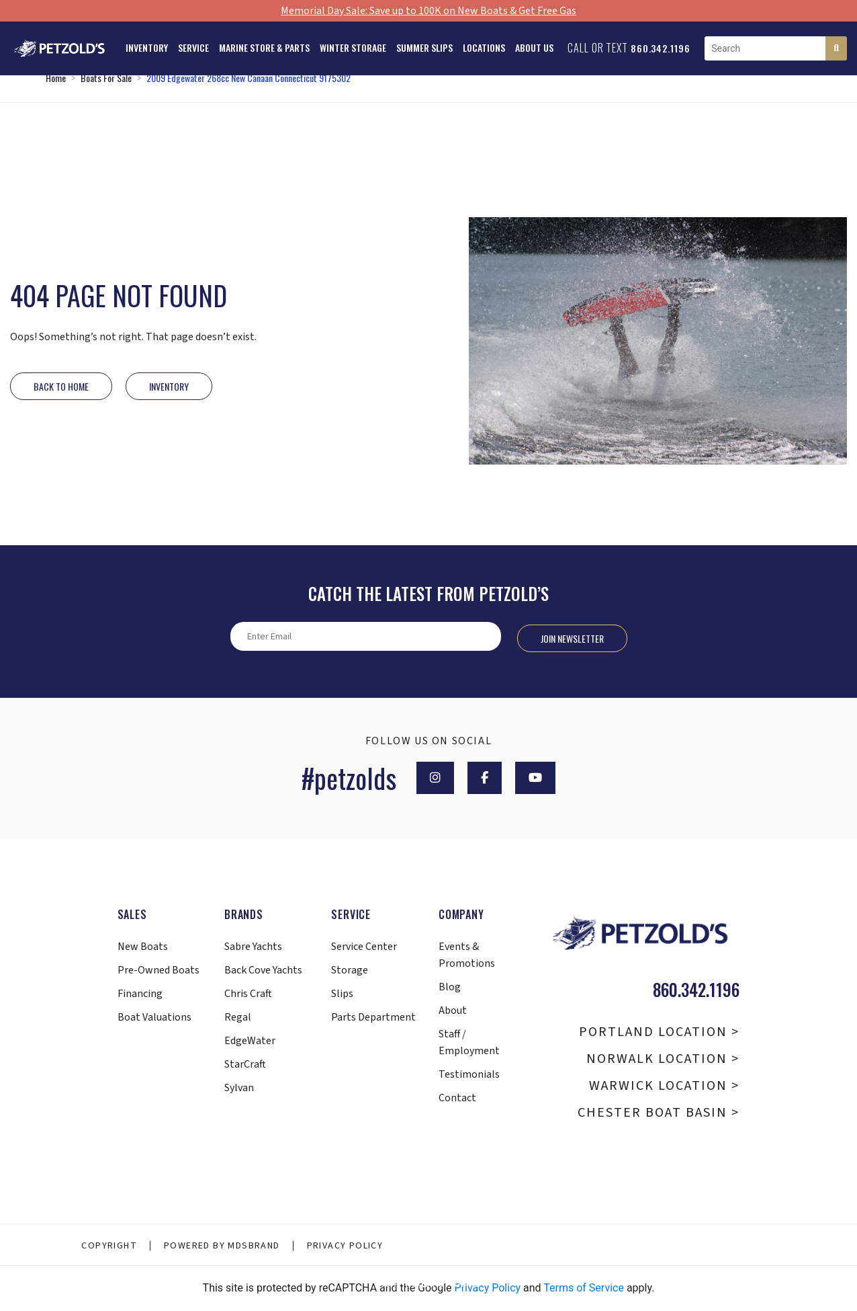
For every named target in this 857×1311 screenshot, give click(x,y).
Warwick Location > (664, 1085)
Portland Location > (659, 1032)
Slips (342, 993)
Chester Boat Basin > (658, 1112)
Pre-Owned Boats (158, 970)
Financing (140, 993)
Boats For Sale (106, 78)
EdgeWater (249, 1040)
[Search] (836, 48)
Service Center (364, 946)
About (453, 1010)
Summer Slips (424, 47)
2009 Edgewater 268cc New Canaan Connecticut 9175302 (248, 78)
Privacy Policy (345, 1246)
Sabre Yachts (253, 946)
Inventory (147, 47)
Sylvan (239, 1087)
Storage (349, 970)
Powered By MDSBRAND (222, 1246)
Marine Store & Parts (264, 47)
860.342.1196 (660, 48)
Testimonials (469, 1074)
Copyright (109, 1246)
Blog (450, 987)
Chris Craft (248, 993)
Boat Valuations (154, 1017)
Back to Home (61, 386)
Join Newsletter (572, 638)
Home (56, 78)
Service (193, 47)
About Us (534, 47)
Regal (237, 1017)
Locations (484, 47)
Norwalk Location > (662, 1058)
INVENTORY (169, 386)
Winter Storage (353, 47)
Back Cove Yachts (263, 970)
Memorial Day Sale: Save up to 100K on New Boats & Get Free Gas (428, 10)
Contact (457, 1097)
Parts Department (373, 1017)
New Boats (143, 946)
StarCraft (245, 1064)
